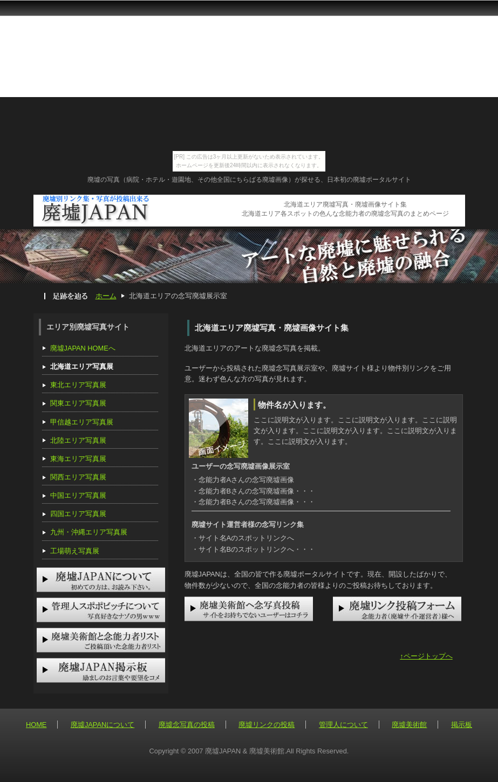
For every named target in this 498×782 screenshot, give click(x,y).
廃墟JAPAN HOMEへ (82, 348)
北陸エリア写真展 (78, 440)
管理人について (343, 725)
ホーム (106, 296)
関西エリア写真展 (78, 477)
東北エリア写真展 (78, 385)
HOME (36, 725)
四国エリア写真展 (78, 514)
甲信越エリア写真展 (81, 422)
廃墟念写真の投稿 (187, 725)
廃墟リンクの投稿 (266, 725)
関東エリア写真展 (78, 403)
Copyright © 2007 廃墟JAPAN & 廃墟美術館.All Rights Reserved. (249, 751)
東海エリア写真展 (78, 459)
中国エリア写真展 (78, 495)
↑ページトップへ (426, 656)
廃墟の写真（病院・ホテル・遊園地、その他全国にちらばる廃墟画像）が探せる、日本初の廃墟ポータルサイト (249, 179)
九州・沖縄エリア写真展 (88, 532)
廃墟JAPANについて (102, 725)
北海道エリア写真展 (81, 366)
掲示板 (461, 725)
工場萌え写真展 (74, 551)
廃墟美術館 (409, 725)
